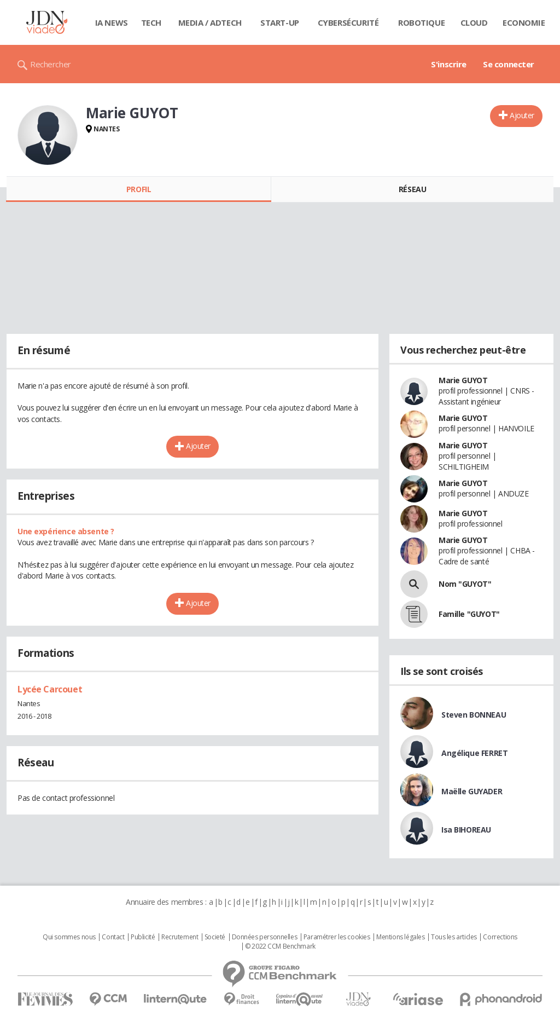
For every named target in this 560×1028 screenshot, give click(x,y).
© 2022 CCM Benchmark (280, 946)
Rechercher (50, 64)
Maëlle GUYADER (471, 791)
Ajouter (522, 115)
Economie (524, 22)
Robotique (421, 22)
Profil (138, 189)
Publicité (143, 937)
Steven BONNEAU (473, 714)
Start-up (279, 22)
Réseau (412, 189)
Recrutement (179, 937)
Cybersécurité (348, 22)
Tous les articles (454, 937)
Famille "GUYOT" (469, 614)
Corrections (500, 937)
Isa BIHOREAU (466, 829)
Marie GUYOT (463, 380)
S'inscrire (448, 64)
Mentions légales (400, 937)
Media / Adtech (210, 22)
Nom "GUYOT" (465, 584)
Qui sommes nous (69, 937)
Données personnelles (265, 937)
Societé (215, 937)
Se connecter (508, 64)
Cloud (474, 22)
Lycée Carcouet (50, 689)
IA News (111, 22)
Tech (151, 22)
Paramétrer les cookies (337, 937)
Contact (113, 937)
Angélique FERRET (474, 753)
